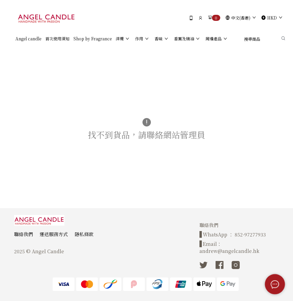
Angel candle (28, 38)
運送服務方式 (54, 234)
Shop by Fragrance (92, 38)
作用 (139, 38)
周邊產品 (214, 38)
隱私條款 (84, 234)
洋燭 (120, 38)
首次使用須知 (57, 38)
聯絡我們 (23, 234)
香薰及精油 (184, 38)
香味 (159, 38)
